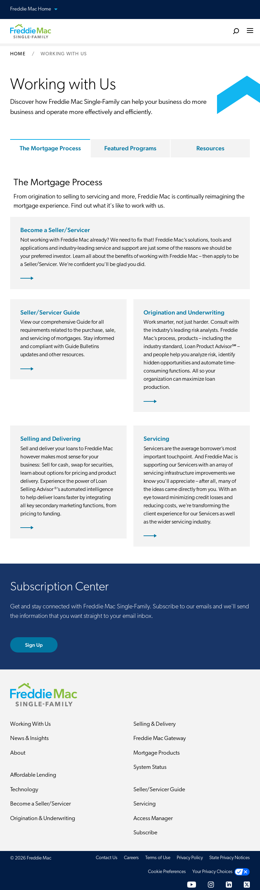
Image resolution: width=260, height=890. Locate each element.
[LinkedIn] (229, 884)
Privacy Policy (190, 857)
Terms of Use (157, 857)
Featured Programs (130, 148)
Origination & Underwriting (42, 818)
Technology (24, 790)
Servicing (144, 804)
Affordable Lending (33, 775)
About (17, 753)
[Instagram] (211, 884)
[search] (236, 31)
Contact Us (106, 857)
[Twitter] (247, 884)
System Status (150, 767)
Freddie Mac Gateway (159, 738)
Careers (131, 857)
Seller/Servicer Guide (159, 790)
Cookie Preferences (167, 871)
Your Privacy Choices (212, 871)
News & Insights (29, 738)
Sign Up (34, 645)
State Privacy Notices (229, 857)
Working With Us (30, 724)
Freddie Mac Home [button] (38, 10)
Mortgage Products (156, 753)
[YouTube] (192, 884)
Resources (210, 148)
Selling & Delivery (154, 724)
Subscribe (145, 833)
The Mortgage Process (50, 148)
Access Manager (153, 818)
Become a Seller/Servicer (40, 804)
